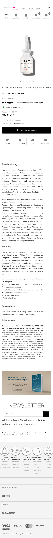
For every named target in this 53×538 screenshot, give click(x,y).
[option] (26, 55)
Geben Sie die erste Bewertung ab (30, 103)
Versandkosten (19, 123)
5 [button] (32, 81)
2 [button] (23, 81)
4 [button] (29, 81)
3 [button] (26, 81)
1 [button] (20, 81)
